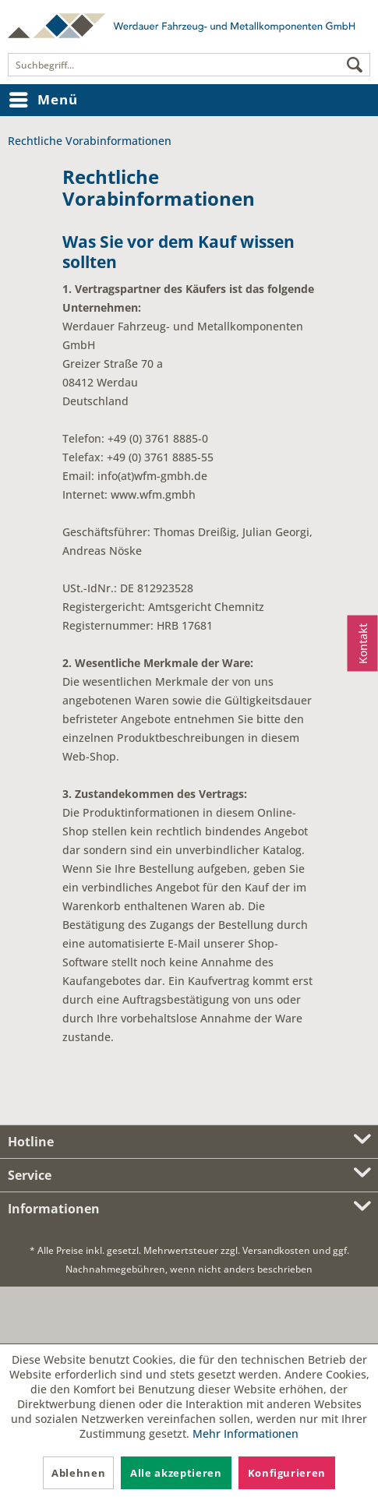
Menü (43, 97)
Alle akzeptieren (175, 1473)
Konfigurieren (287, 1473)
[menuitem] (189, 64)
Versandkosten (276, 1250)
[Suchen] (354, 65)
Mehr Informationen (246, 1433)
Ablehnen (78, 1473)
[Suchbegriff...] (189, 64)
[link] (189, 1315)
